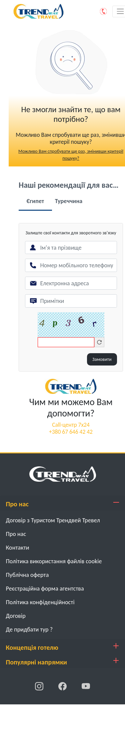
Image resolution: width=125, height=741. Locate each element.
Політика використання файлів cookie (54, 561)
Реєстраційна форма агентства (45, 588)
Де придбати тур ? (29, 629)
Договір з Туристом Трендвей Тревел (53, 520)
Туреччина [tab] (69, 201)
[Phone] (104, 11)
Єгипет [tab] (35, 201)
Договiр (16, 615)
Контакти (17, 547)
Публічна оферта (27, 575)
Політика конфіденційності (40, 602)
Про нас (16, 534)
